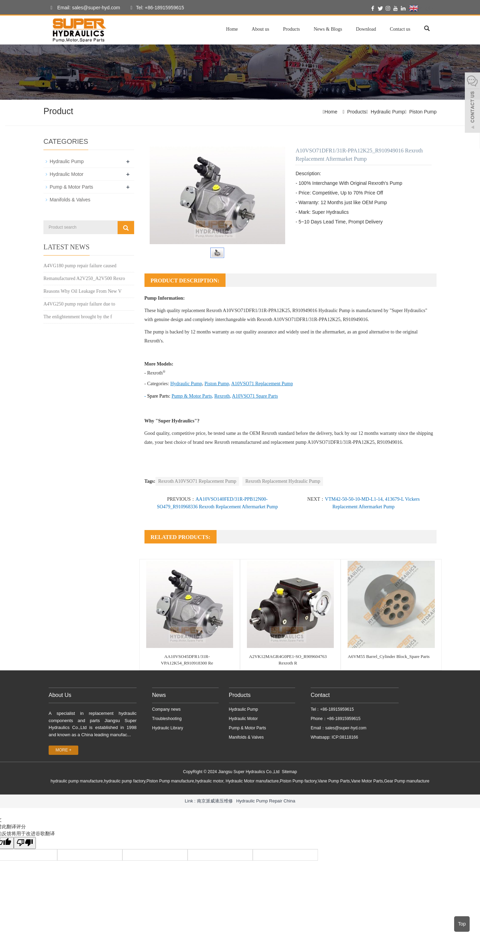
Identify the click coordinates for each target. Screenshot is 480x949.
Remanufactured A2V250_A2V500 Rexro (84, 278)
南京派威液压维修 (215, 800)
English (422, 8)
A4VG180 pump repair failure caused (79, 265)
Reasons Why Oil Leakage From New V (82, 291)
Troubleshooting (167, 718)
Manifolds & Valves (70, 199)
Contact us (400, 29)
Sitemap (289, 771)
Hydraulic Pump (388, 111)
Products (291, 29)
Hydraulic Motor (66, 174)
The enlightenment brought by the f (77, 316)
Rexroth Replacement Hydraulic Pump (282, 481)
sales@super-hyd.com (346, 728)
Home (232, 29)
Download (366, 29)
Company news (166, 709)
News (159, 695)
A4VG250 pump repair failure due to (79, 304)
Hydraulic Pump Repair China (265, 800)
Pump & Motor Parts (71, 187)
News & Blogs (328, 29)
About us (260, 29)
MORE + (63, 750)
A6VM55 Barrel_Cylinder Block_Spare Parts (389, 656)
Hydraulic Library (167, 728)
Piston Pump (423, 111)
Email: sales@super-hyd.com (83, 7)
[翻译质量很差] (25, 843)
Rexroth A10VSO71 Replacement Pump (197, 481)
